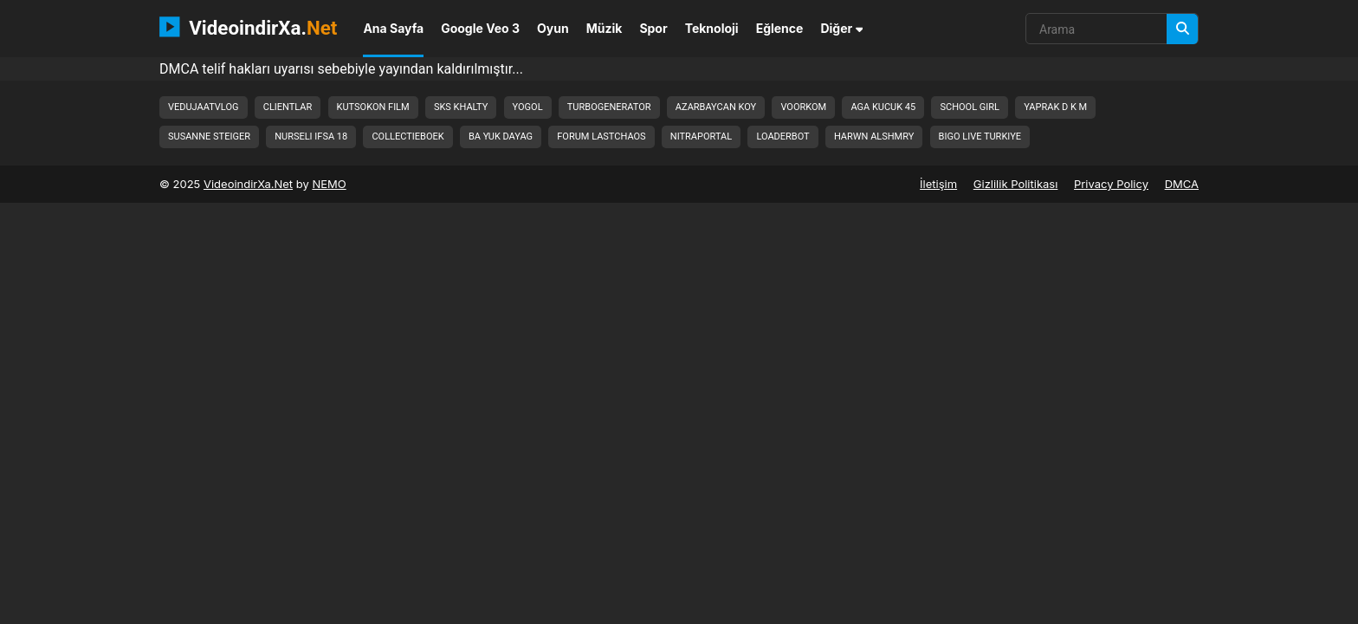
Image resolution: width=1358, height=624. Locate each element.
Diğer (841, 28)
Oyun (553, 28)
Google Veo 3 (480, 28)
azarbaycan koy (716, 107)
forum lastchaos (601, 136)
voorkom (803, 107)
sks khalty (461, 107)
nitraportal (701, 136)
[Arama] (1182, 29)
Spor (653, 28)
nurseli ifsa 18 (311, 136)
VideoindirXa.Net (248, 184)
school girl (969, 107)
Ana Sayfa (393, 28)
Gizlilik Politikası (1015, 184)
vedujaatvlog (203, 107)
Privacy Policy (1111, 184)
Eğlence (780, 28)
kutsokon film (373, 107)
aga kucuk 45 (882, 107)
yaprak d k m (1055, 107)
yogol (528, 107)
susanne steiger (209, 136)
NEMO (329, 184)
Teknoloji (712, 28)
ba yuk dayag (501, 136)
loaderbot (782, 136)
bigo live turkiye (980, 136)
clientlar (288, 107)
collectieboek (407, 136)
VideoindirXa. (248, 27)
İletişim (938, 184)
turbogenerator (609, 107)
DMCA (1182, 184)
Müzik (604, 28)
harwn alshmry (874, 136)
